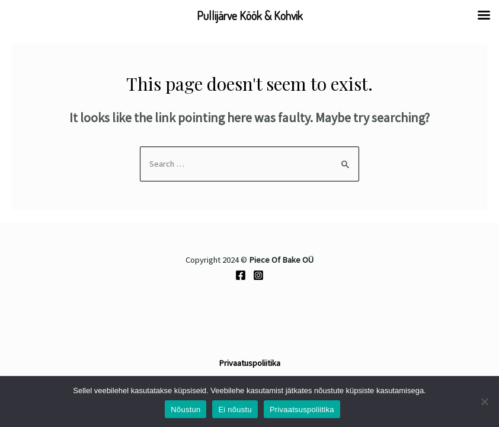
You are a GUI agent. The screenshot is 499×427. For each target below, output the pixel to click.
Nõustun (185, 409)
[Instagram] (258, 275)
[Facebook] (240, 275)
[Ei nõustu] (484, 401)
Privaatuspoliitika (249, 363)
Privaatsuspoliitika (302, 409)
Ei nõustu (234, 409)
